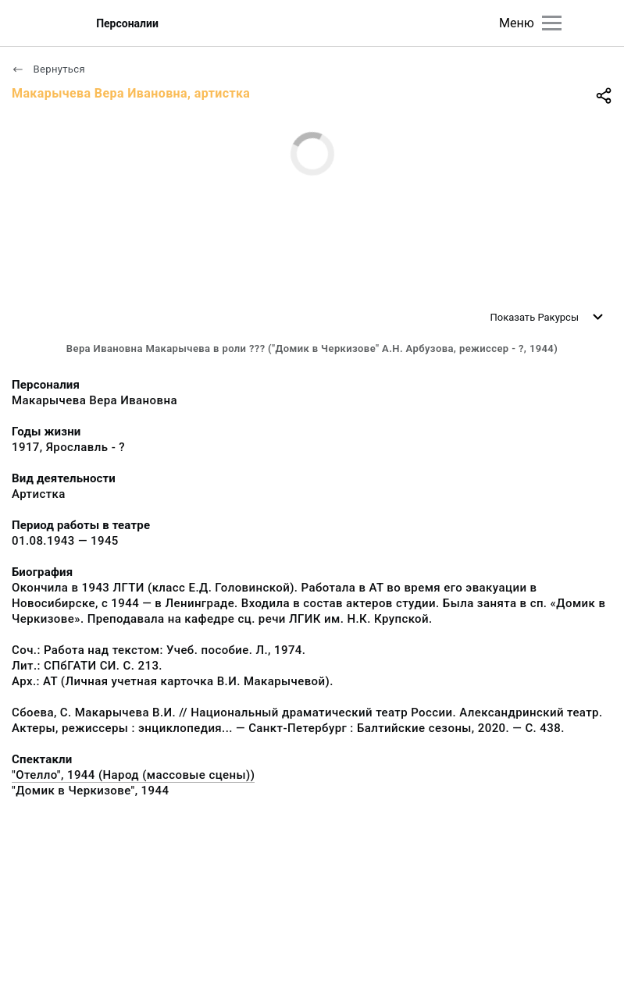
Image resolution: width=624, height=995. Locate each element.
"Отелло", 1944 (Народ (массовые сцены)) (133, 775)
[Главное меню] (551, 23)
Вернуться (48, 69)
